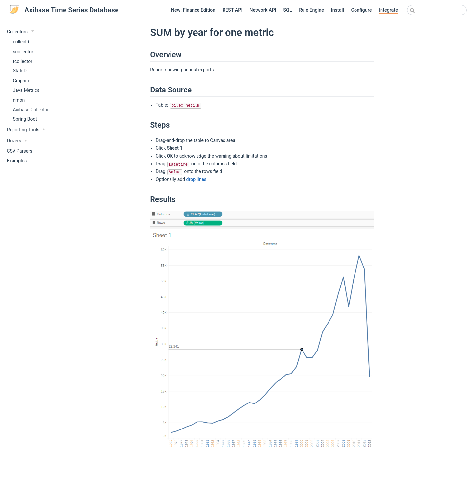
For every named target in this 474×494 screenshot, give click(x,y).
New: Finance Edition (193, 10)
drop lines (196, 179)
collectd (21, 41)
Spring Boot (25, 119)
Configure (361, 10)
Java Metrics (26, 90)
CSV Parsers (20, 151)
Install (337, 10)
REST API (233, 10)
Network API (263, 10)
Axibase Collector (31, 109)
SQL (287, 10)
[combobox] (437, 10)
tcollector (22, 61)
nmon (19, 100)
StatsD (20, 70)
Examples (17, 160)
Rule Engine (311, 10)
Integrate (388, 10)
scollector (23, 51)
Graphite (21, 80)
